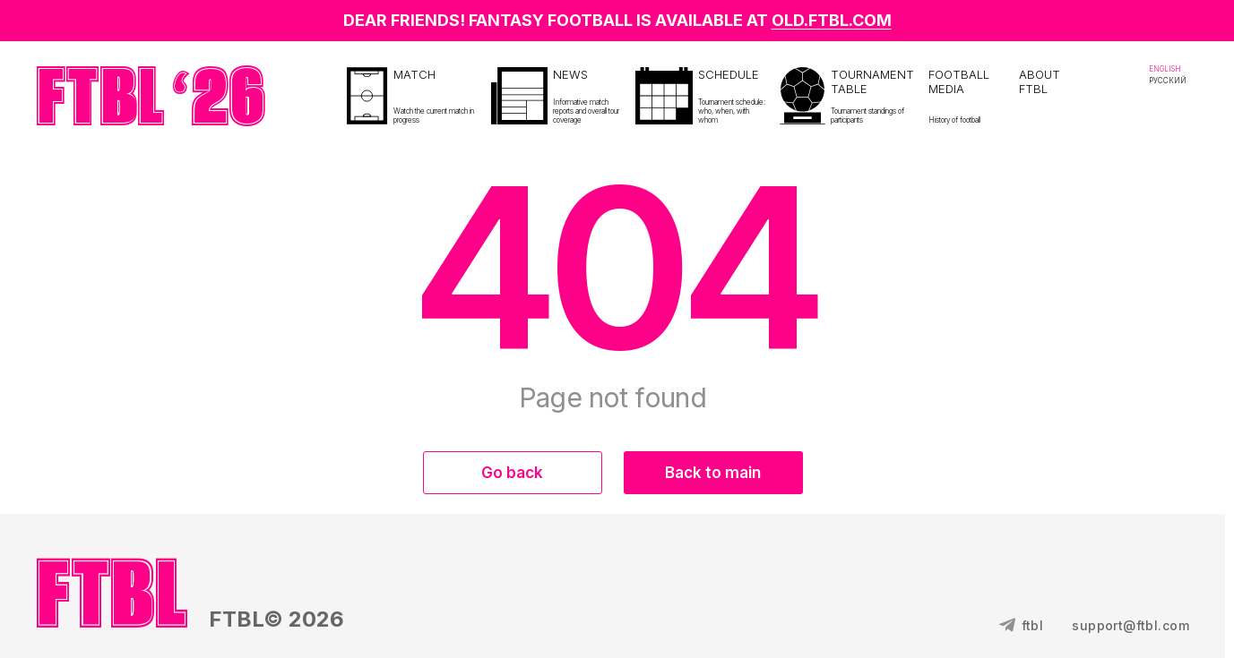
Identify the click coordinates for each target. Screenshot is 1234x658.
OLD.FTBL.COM (832, 20)
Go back (512, 473)
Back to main (713, 473)
